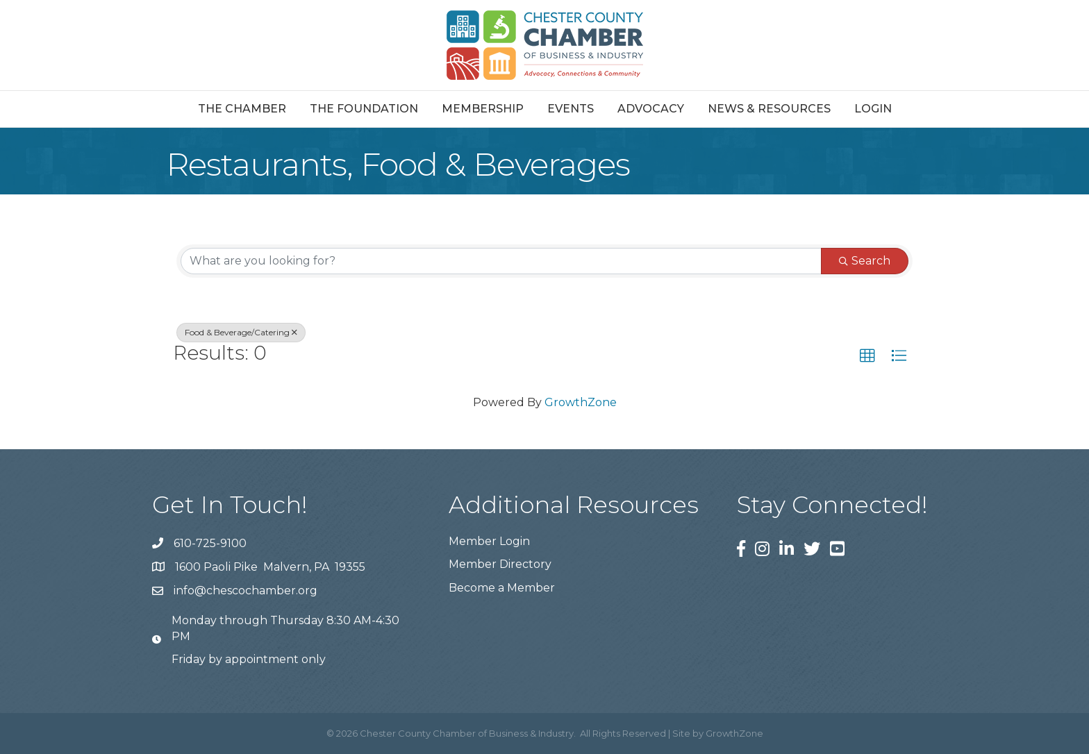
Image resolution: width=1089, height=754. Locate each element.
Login (873, 108)
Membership (483, 108)
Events (570, 108)
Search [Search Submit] (864, 260)
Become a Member (502, 587)
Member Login (489, 541)
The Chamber (242, 108)
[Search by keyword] (501, 261)
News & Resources (769, 108)
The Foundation (364, 108)
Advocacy (650, 108)
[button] (867, 356)
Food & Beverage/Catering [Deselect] (241, 332)
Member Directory (500, 564)
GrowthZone (580, 402)
